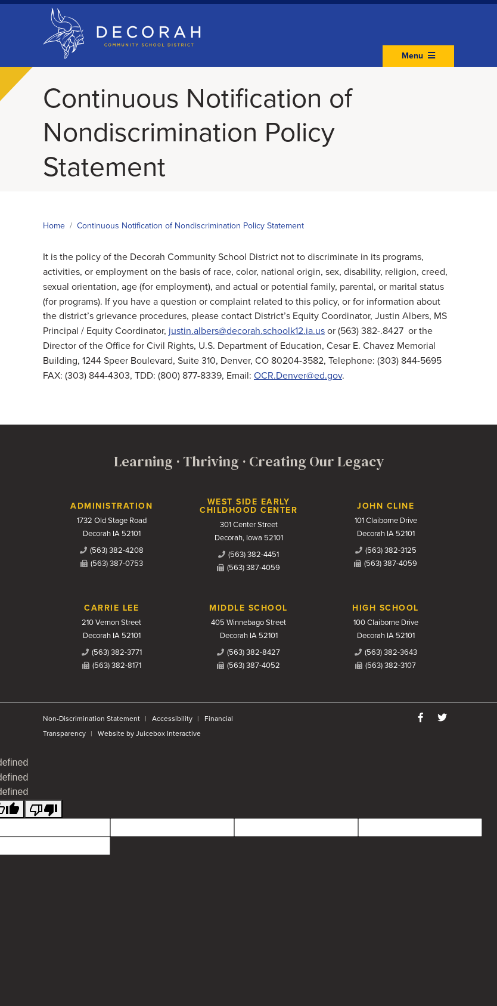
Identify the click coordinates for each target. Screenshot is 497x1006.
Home (54, 226)
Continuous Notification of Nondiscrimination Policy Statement (190, 226)
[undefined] (43, 809)
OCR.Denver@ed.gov (298, 376)
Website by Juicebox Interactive (149, 733)
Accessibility (172, 718)
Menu (418, 56)
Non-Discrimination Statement (91, 718)
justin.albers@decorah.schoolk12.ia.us (247, 331)
